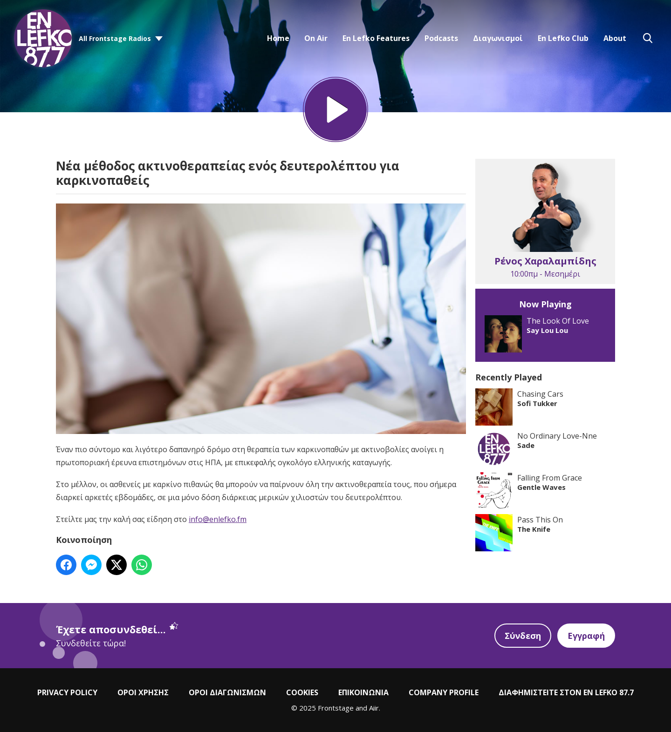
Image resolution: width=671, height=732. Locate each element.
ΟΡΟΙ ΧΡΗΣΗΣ (143, 692)
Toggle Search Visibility (647, 38)
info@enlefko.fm (217, 519)
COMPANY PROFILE (444, 692)
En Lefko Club (563, 38)
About (614, 38)
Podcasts (441, 38)
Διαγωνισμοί (498, 38)
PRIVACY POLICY (67, 692)
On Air (316, 38)
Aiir (374, 707)
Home (278, 38)
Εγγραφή (586, 635)
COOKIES (302, 692)
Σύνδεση (523, 635)
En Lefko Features (376, 38)
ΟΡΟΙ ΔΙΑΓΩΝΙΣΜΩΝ (227, 692)
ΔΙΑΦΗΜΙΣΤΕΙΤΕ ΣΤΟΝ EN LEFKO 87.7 (566, 692)
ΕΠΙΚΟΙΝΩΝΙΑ (363, 692)
